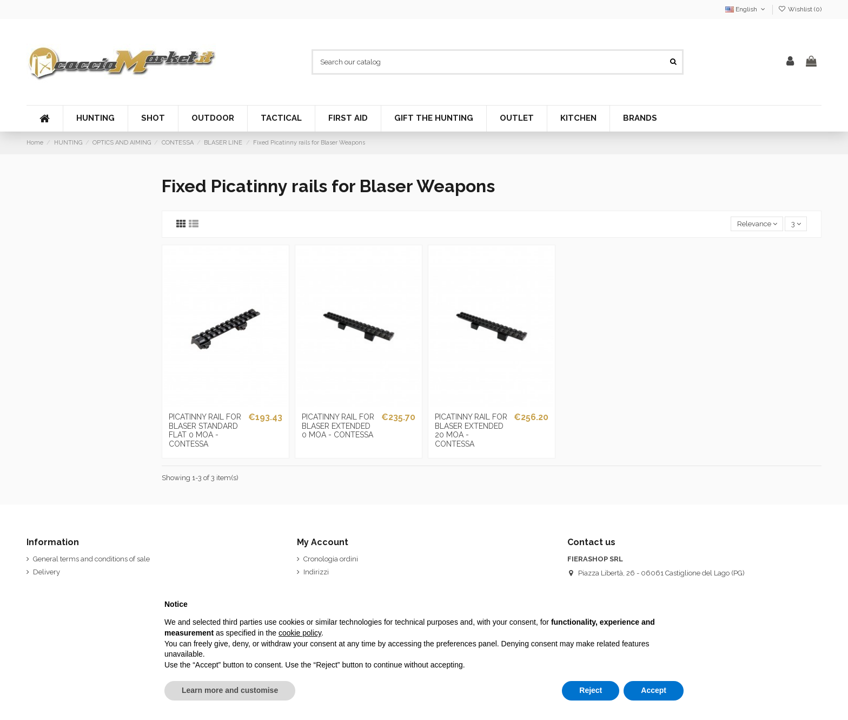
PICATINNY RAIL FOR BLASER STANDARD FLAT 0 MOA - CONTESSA (205, 430)
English (746, 9)
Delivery (46, 572)
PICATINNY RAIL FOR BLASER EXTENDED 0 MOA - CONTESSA (338, 426)
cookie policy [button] (300, 633)
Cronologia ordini (330, 559)
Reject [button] (590, 690)
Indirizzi (316, 572)
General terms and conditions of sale (91, 559)
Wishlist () (800, 9)
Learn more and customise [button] (230, 690)
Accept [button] (653, 690)
